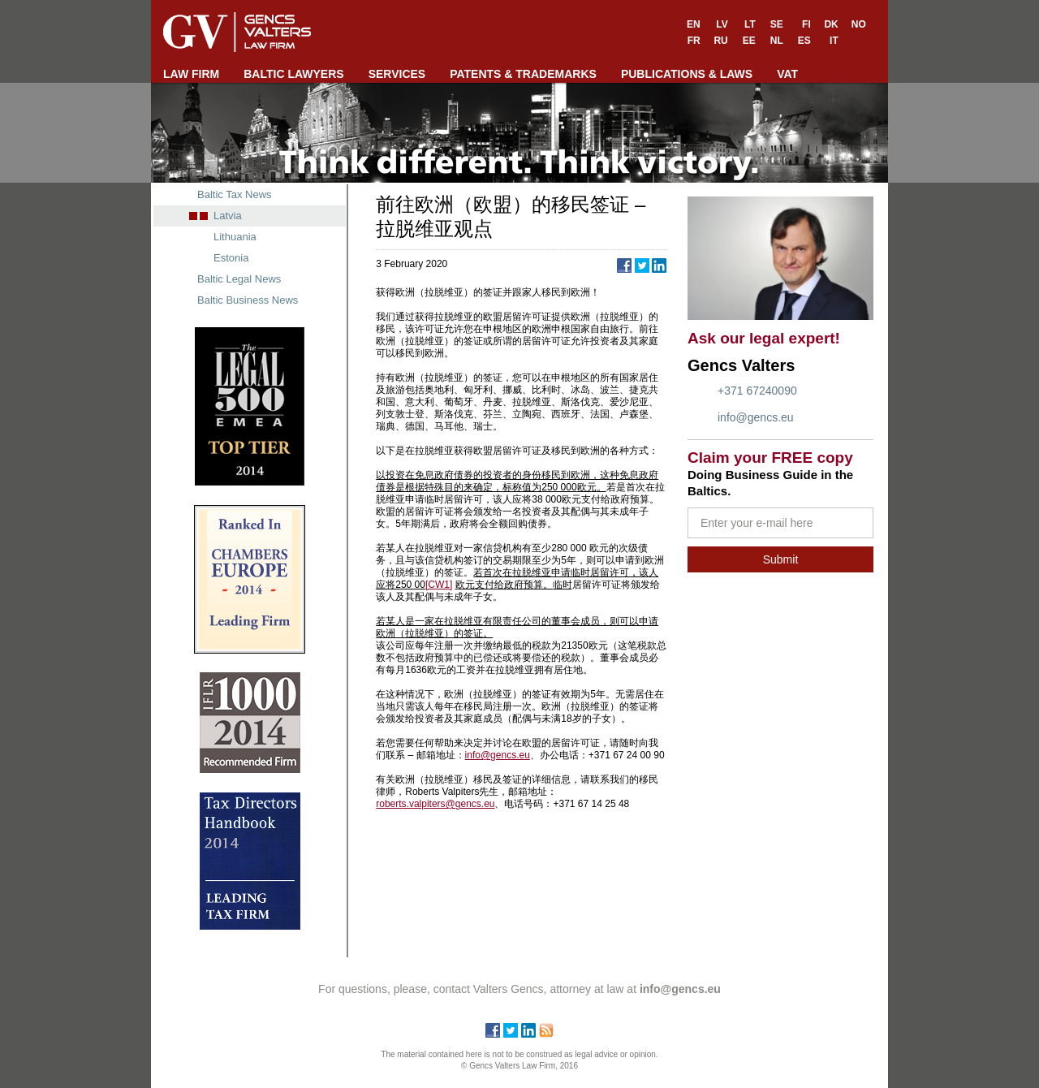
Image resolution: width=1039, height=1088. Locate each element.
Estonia (230, 258)
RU (720, 40)
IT (834, 40)
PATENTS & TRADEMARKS (523, 73)
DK (831, 24)
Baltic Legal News (239, 279)
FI (806, 24)
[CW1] (438, 584)
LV (721, 24)
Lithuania (235, 237)
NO (858, 24)
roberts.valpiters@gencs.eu (435, 804)
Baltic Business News (247, 300)
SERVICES (397, 73)
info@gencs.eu (756, 417)
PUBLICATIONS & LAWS (686, 73)
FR (694, 40)
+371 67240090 (757, 390)
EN (694, 24)
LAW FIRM (191, 73)
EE (749, 40)
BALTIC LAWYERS (293, 73)
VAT (787, 73)
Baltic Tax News (234, 194)
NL (776, 40)
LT (750, 24)
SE (776, 24)
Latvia (227, 215)
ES (804, 40)
